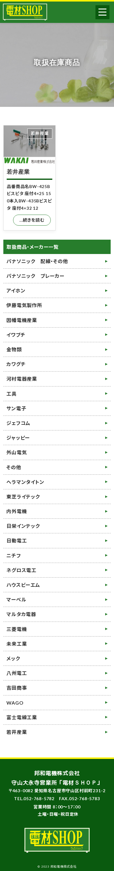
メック (13, 658)
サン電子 (16, 408)
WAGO (14, 703)
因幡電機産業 (21, 320)
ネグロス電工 (21, 570)
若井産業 (18, 172)
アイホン (15, 290)
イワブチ (15, 335)
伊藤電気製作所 (24, 305)
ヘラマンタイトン (25, 482)
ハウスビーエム (23, 585)
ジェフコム (18, 423)
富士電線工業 (21, 717)
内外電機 (16, 511)
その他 (13, 467)
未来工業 (16, 644)
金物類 (14, 349)
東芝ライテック (23, 496)
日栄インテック (23, 526)
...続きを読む (31, 220)
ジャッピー (18, 438)
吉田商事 (16, 688)
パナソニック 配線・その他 (37, 261)
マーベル (16, 599)
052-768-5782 (38, 798)
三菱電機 (16, 629)
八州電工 (16, 673)
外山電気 (16, 452)
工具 (11, 394)
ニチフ (13, 555)
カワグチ (16, 364)
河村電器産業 (21, 379)
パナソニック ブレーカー (35, 276)
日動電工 (16, 540)
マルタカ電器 (21, 614)
